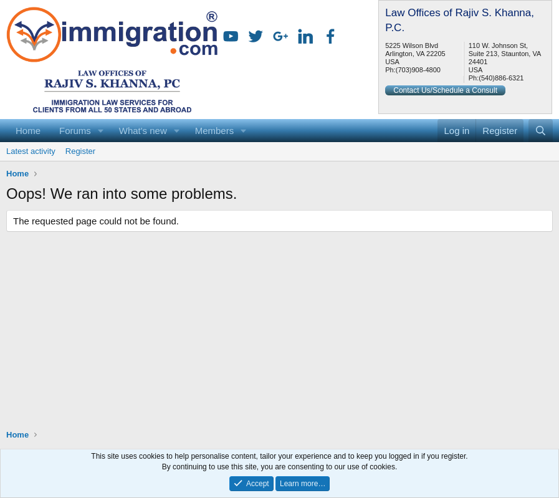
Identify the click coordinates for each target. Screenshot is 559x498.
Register (80, 151)
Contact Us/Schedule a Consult (445, 90)
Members (214, 130)
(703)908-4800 (418, 70)
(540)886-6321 (501, 78)
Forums (75, 130)
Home (28, 130)
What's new (143, 130)
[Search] (540, 130)
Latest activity (30, 151)
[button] (101, 130)
